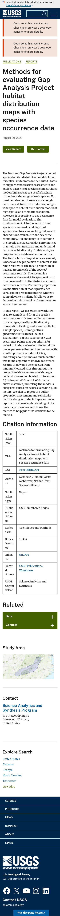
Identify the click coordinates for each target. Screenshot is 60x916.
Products (12, 809)
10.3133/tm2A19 (29, 469)
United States (11, 759)
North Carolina (12, 775)
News (9, 817)
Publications (12, 61)
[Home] (12, 16)
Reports (31, 61)
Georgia (7, 769)
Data (9, 616)
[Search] (44, 13)
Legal (9, 842)
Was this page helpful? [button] (31, 912)
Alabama (8, 764)
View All (9, 786)
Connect (11, 624)
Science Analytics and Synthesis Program (22, 707)
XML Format (38, 149)
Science (10, 800)
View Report (13, 149)
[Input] (37, 13)
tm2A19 (24, 554)
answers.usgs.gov (13, 905)
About (9, 834)
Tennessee (9, 780)
